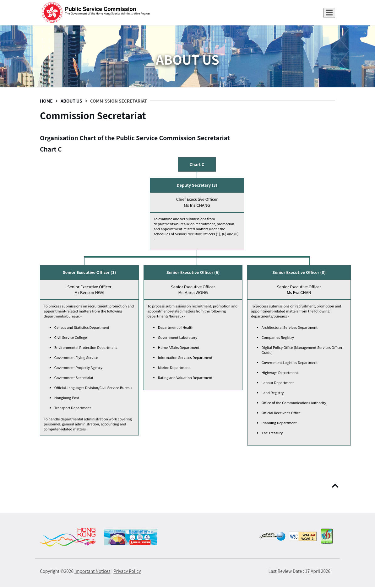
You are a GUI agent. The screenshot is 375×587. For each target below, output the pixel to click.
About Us (71, 101)
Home (46, 101)
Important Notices (92, 571)
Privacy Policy (127, 571)
